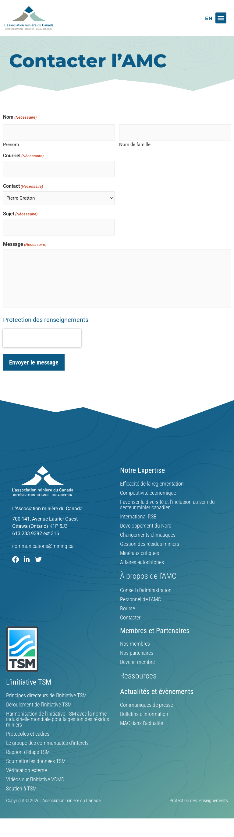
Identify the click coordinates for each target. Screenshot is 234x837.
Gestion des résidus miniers (149, 553)
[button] (220, 17)
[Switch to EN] (208, 18)
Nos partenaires (136, 662)
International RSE (138, 526)
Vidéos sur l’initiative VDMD (35, 789)
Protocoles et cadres (27, 743)
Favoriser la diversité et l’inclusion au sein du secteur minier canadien (167, 514)
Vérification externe (26, 780)
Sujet (20, 225)
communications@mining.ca (42, 555)
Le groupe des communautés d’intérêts (47, 752)
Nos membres (135, 653)
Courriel (23, 168)
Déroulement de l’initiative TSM (39, 714)
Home (15, 48)
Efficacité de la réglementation (152, 493)
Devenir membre (137, 672)
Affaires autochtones (142, 571)
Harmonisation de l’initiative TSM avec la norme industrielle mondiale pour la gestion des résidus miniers (57, 728)
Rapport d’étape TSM (28, 761)
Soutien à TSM (21, 798)
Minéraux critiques (139, 562)
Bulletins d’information (144, 723)
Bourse (127, 618)
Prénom (11, 157)
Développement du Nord (146, 535)
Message (24, 253)
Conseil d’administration (146, 599)
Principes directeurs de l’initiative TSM (46, 705)
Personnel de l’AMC (140, 609)
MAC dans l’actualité (141, 732)
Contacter (130, 627)
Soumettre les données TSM (36, 770)
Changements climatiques (148, 544)
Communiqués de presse (146, 714)
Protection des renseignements (45, 329)
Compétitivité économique (148, 502)
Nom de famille (135, 157)
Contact (23, 197)
